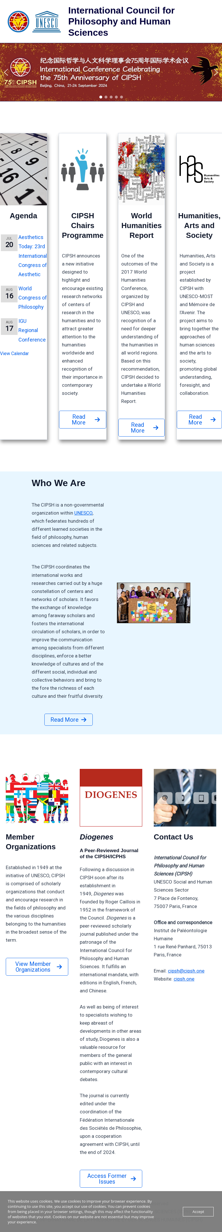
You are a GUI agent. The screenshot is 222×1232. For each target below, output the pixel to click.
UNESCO (83, 513)
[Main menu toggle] (210, 21)
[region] (111, 72)
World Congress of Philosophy (32, 297)
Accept (198, 1211)
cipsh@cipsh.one (186, 971)
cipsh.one (184, 979)
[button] (111, 72)
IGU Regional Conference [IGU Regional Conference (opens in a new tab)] (32, 330)
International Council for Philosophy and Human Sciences (121, 21)
